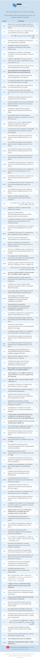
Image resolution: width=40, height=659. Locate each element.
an (4, 31)
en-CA (4, 137)
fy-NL (4, 233)
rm (4, 492)
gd (4, 244)
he (4, 268)
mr (4, 422)
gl (4, 251)
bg (4, 54)
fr (4, 221)
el (4, 130)
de (4, 117)
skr (4, 538)
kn (4, 374)
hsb (4, 286)
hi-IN (4, 273)
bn (4, 60)
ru (4, 505)
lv (4, 402)
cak (4, 92)
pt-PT (4, 486)
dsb (4, 124)
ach (4, 26)
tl (4, 604)
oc (4, 459)
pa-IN (4, 466)
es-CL (4, 171)
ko (4, 380)
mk (4, 409)
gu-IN (4, 263)
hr (4, 279)
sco (4, 525)
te (4, 585)
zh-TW (4, 642)
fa (4, 203)
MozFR (33, 654)
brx (4, 71)
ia (4, 313)
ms (4, 427)
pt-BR (4, 479)
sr (4, 563)
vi (4, 634)
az (4, 41)
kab (4, 357)
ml (4, 416)
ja (4, 338)
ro (4, 498)
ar (4, 36)
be (4, 47)
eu (4, 197)
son (4, 551)
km (4, 368)
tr (4, 609)
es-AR (4, 164)
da (4, 110)
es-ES (4, 177)
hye (4, 307)
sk (4, 531)
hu (4, 291)
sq (4, 557)
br (4, 66)
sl (4, 545)
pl (4, 473)
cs (4, 98)
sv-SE (4, 570)
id (4, 319)
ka (4, 351)
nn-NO (4, 453)
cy (4, 103)
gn (4, 257)
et (4, 191)
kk (4, 363)
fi (4, 214)
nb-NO (4, 439)
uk (4, 615)
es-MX (4, 184)
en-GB (4, 144)
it (4, 332)
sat (4, 511)
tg (4, 592)
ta (4, 578)
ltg (4, 396)
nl (4, 446)
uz (4, 629)
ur (4, 622)
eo (4, 157)
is (4, 326)
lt (4, 390)
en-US (4, 150)
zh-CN (4, 638)
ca (4, 81)
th (4, 598)
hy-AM (4, 298)
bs (4, 76)
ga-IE (4, 238)
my (4, 432)
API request (31, 647)
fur (4, 227)
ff (4, 208)
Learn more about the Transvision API (20, 649)
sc (4, 518)
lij (4, 385)
